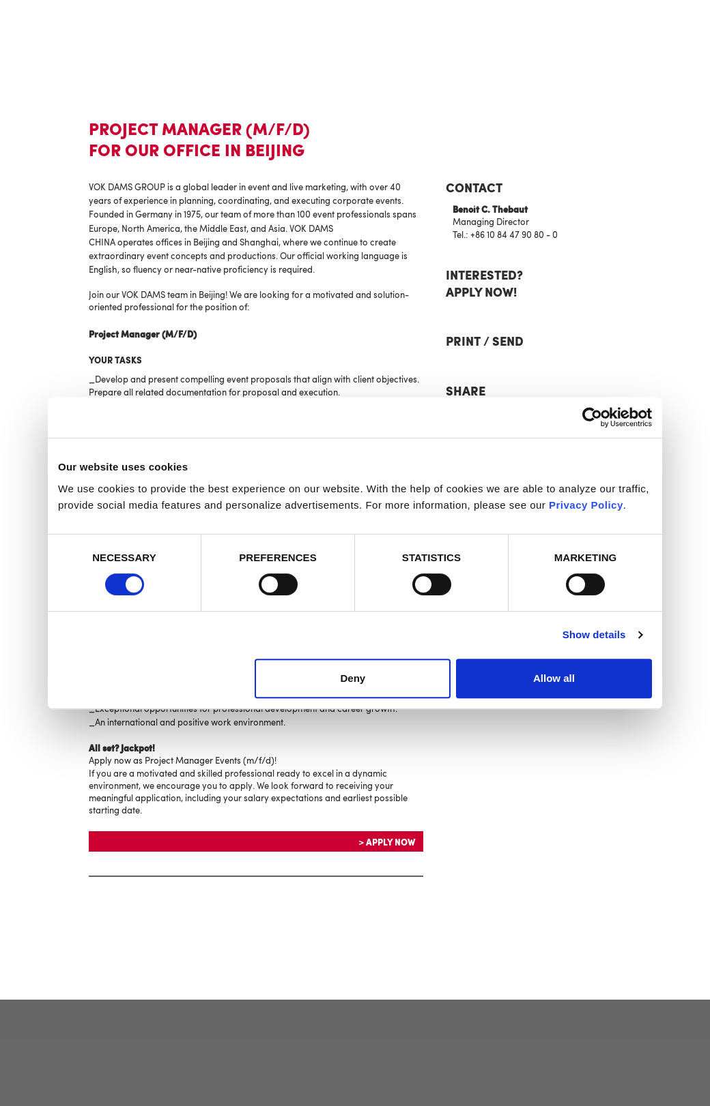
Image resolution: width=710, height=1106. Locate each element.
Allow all (554, 678)
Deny (353, 678)
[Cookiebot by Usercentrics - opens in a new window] (592, 417)
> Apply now (386, 843)
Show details (594, 634)
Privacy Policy (586, 505)
